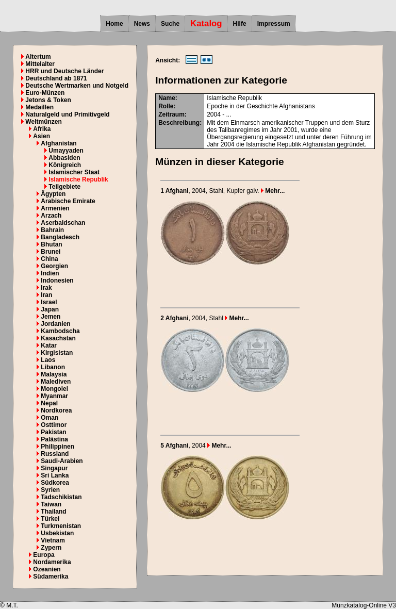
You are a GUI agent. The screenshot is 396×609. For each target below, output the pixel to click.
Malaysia (54, 374)
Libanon (53, 367)
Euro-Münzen (44, 92)
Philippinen (57, 446)
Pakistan (53, 432)
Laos (48, 360)
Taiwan (51, 504)
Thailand (53, 511)
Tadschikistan (61, 497)
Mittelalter (40, 64)
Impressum (273, 23)
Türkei (50, 518)
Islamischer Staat (74, 172)
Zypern (51, 547)
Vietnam (52, 540)
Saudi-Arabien (61, 461)
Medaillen (39, 107)
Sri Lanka (55, 475)
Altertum (38, 56)
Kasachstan (58, 338)
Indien (50, 273)
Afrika (42, 129)
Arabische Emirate (68, 201)
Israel (49, 302)
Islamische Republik (78, 179)
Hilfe (239, 23)
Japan (50, 309)
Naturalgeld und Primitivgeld (67, 114)
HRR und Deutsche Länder (64, 71)
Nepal (49, 403)
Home (114, 23)
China (49, 258)
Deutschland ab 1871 (56, 78)
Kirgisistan (57, 352)
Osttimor (54, 425)
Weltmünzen (43, 121)
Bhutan (51, 244)
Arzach (51, 215)
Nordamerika (52, 562)
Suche (170, 23)
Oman (49, 417)
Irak (46, 287)
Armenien (55, 208)
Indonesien (57, 280)
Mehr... (273, 190)
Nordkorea (56, 410)
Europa (43, 554)
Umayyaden (65, 150)
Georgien (54, 266)
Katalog (206, 23)
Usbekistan (57, 533)
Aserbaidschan (63, 222)
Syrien (50, 489)
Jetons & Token (48, 100)
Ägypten (53, 193)
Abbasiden (64, 157)
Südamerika (50, 576)
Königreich (64, 165)
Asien (41, 136)
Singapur (54, 468)
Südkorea (55, 482)
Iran (46, 295)
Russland (55, 453)
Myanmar (54, 396)
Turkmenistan (61, 526)
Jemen (50, 316)
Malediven (56, 381)
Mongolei (54, 388)
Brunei (50, 251)
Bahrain (52, 230)
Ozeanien (46, 569)
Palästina (54, 439)
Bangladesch (60, 237)
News (142, 23)
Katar (49, 345)
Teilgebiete (64, 186)
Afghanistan (58, 143)
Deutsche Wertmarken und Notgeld (76, 85)
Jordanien (55, 323)
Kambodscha (60, 331)
